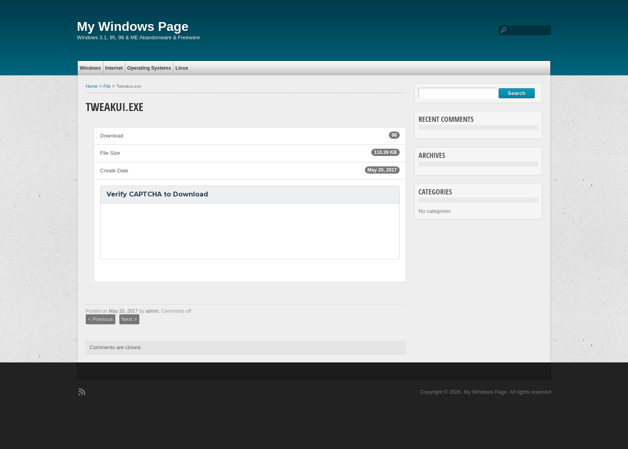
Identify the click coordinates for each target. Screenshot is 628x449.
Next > (129, 319)
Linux (181, 68)
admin (152, 311)
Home (92, 86)
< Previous (100, 319)
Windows (90, 68)
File (107, 86)
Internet (114, 68)
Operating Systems (149, 68)
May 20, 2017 (123, 311)
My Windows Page (133, 26)
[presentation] (167, 231)
